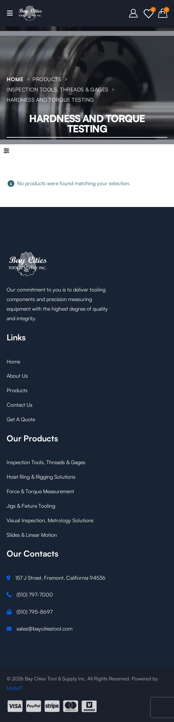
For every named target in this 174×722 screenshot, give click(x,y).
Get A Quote (21, 419)
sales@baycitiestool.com (44, 628)
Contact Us (19, 404)
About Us (17, 375)
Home (13, 361)
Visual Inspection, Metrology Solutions (50, 520)
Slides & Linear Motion (32, 535)
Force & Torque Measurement (40, 491)
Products (17, 390)
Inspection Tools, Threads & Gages (46, 462)
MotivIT (14, 688)
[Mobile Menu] (12, 13)
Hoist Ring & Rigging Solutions (41, 476)
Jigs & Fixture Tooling (31, 505)
